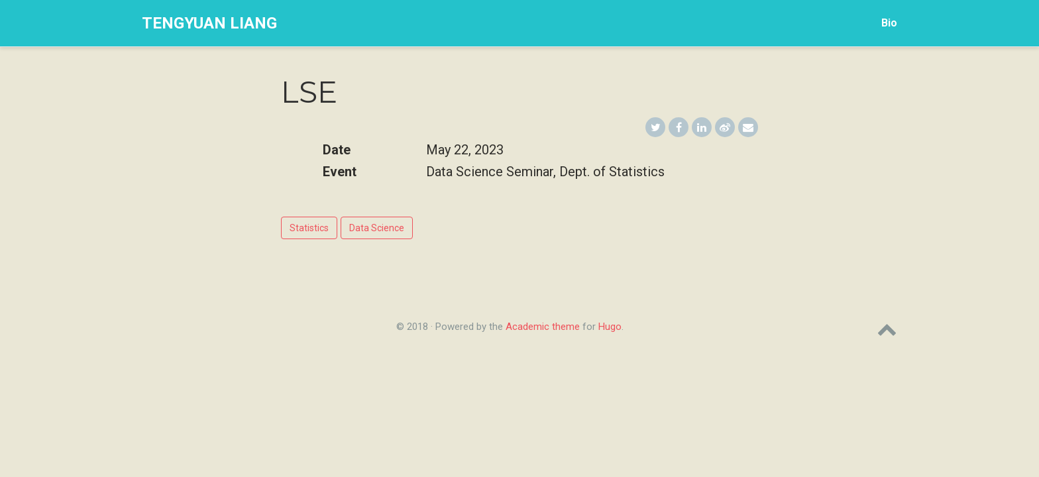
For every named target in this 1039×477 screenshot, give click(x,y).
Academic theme (543, 327)
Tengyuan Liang (209, 23)
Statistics (309, 228)
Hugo (610, 327)
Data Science (376, 228)
